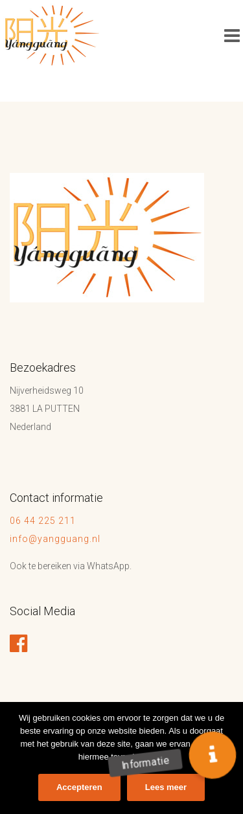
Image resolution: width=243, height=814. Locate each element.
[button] (213, 755)
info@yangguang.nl (55, 539)
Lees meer (166, 787)
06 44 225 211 (44, 520)
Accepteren (79, 787)
